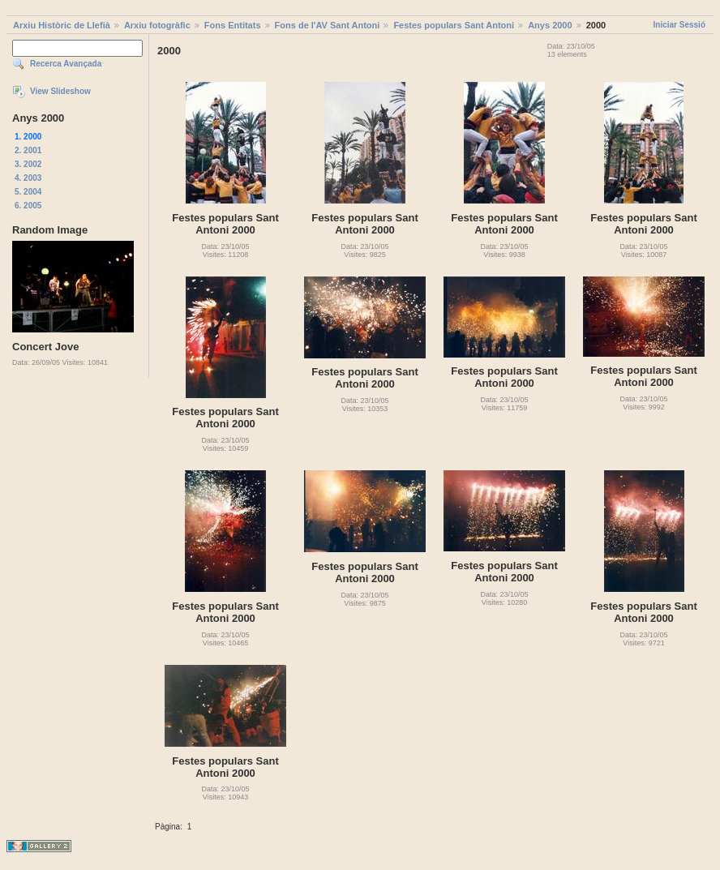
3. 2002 (28, 164)
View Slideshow (60, 91)
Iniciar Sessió (679, 24)
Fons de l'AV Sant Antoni (327, 25)
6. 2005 (28, 205)
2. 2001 (28, 150)
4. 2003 (28, 178)
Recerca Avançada (65, 63)
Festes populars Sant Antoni (453, 25)
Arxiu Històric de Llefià (61, 25)
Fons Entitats (232, 25)
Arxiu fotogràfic (157, 25)
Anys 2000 (550, 25)
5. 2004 (28, 191)
